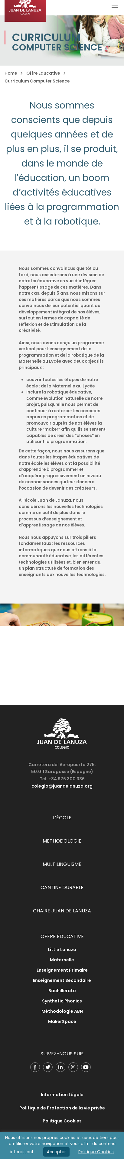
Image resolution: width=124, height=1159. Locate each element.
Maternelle (62, 960)
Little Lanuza (62, 950)
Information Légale (62, 1095)
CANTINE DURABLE (62, 887)
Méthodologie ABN (62, 1011)
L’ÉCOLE (62, 817)
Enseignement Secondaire (62, 980)
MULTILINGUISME (62, 864)
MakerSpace (62, 1021)
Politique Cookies (62, 1121)
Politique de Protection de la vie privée (62, 1108)
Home (11, 73)
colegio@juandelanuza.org (62, 786)
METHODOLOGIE (62, 840)
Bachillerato (62, 991)
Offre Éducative (43, 73)
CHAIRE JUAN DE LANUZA (62, 910)
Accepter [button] (56, 1152)
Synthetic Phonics (62, 1001)
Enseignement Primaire (62, 970)
